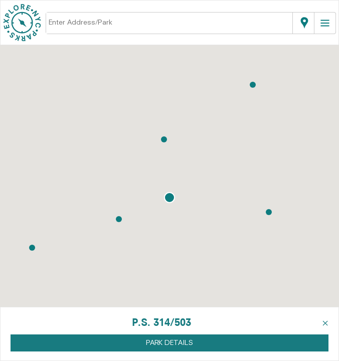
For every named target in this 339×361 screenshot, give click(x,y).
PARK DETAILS (169, 342)
